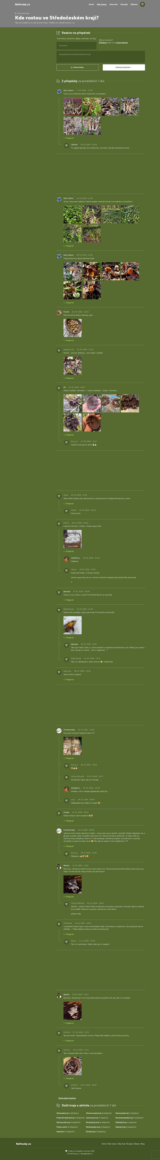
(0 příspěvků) (70, 1118)
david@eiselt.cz (87, 1154)
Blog (142, 1144)
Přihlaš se (103, 43)
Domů (91, 4)
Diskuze (134, 4)
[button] (77, 67)
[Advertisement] (33, 67)
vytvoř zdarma (122, 43)
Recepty (124, 4)
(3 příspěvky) (96, 1132)
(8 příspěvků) (99, 1113)
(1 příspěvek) (126, 1122)
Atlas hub (114, 4)
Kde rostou (101, 4)
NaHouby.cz (22, 4)
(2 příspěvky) (67, 1113)
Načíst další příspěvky (67, 1098)
